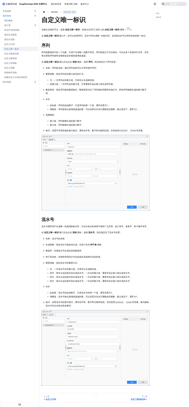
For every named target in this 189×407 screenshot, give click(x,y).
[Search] (174, 4)
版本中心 (85, 3)
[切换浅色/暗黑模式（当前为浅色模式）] (155, 4)
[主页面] (43, 12)
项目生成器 (9, 39)
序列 (157, 13)
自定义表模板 (10, 63)
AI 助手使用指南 (11, 29)
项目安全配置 (10, 34)
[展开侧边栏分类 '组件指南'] (35, 82)
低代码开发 (56, 3)
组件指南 (7, 81)
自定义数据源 (10, 58)
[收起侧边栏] (19, 404)
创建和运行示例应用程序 (15, 77)
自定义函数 (9, 67)
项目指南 (7, 15)
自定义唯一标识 (11, 48)
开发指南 (7, 11)
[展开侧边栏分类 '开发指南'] (35, 11)
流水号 (158, 17)
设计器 (7, 25)
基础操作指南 (10, 72)
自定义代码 (9, 44)
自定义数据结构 (11, 53)
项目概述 (8, 20)
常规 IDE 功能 (70, 3)
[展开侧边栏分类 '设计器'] (35, 25)
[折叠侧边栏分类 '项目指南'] (35, 16)
